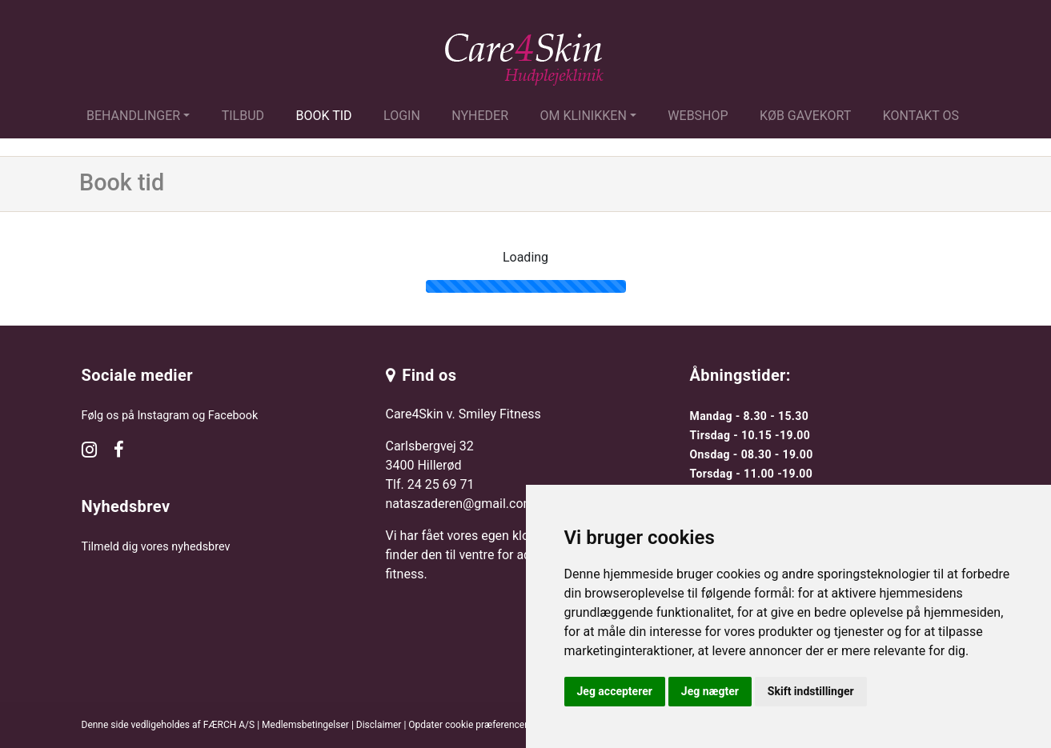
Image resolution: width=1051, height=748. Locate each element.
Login (401, 115)
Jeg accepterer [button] (614, 691)
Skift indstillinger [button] (811, 691)
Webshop (698, 115)
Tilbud (243, 115)
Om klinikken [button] (583, 115)
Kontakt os (921, 115)
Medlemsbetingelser (305, 724)
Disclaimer (379, 724)
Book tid (324, 115)
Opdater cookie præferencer (468, 724)
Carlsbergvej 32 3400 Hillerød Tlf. (430, 465)
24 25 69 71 (441, 484)
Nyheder (479, 115)
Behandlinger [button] (133, 115)
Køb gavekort (805, 115)
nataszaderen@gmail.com (460, 503)
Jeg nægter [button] (710, 691)
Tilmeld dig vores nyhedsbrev (156, 547)
